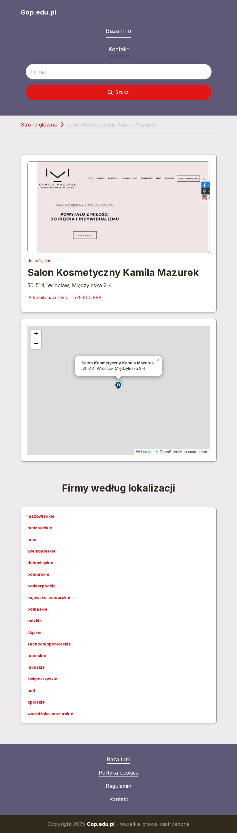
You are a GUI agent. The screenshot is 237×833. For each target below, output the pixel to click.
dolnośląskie (39, 260)
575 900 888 (88, 297)
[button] (118, 385)
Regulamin (118, 786)
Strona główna (39, 124)
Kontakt (118, 49)
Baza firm (118, 30)
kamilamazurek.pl (48, 297)
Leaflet (144, 452)
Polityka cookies (118, 772)
